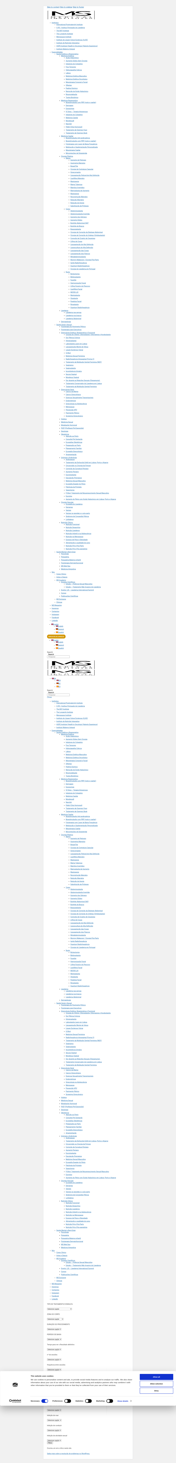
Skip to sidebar (66, 7)
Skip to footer (78, 7)
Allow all (156, 1434)
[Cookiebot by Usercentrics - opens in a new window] (15, 1458)
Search (50, 652)
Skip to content (53, 7)
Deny (156, 1448)
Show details (122, 1458)
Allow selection (156, 1441)
